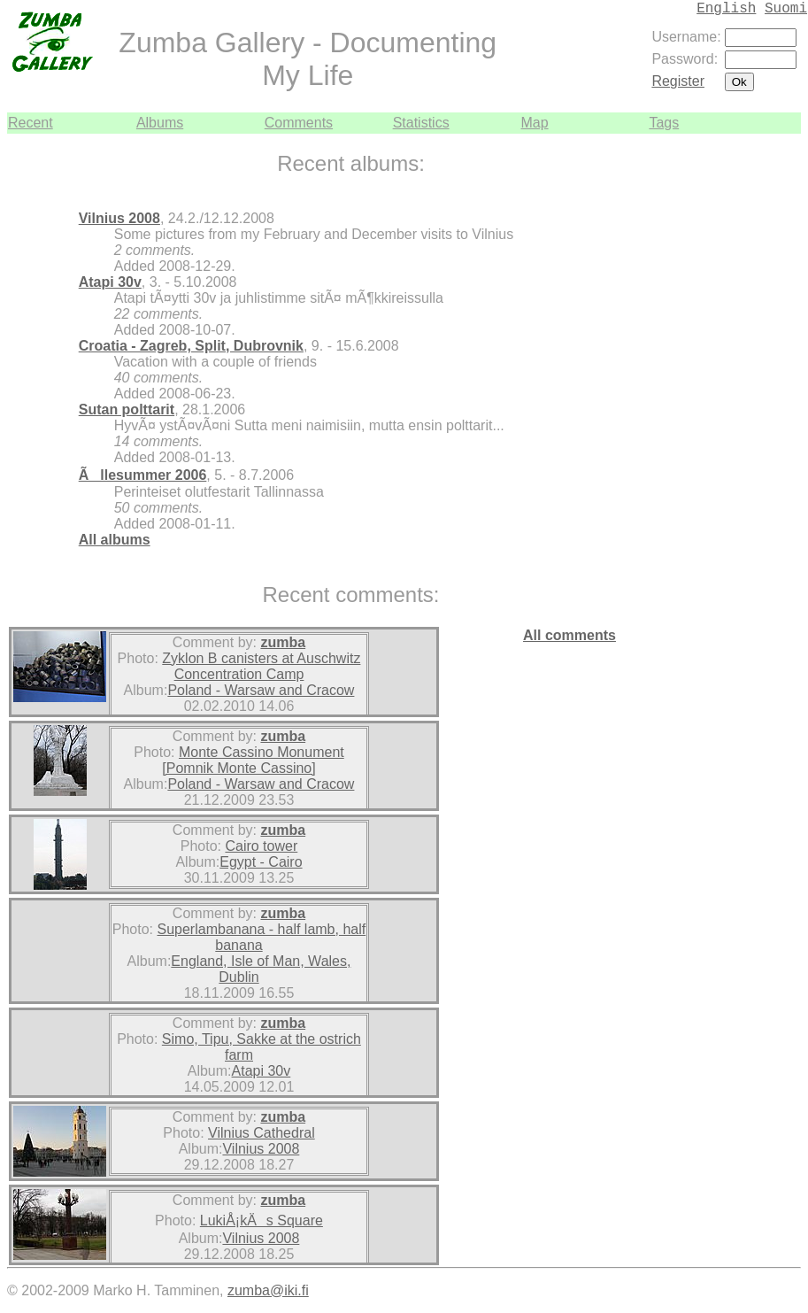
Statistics (421, 122)
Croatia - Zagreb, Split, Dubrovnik (191, 345)
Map (535, 122)
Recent (30, 122)
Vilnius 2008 (119, 218)
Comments (299, 122)
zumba (282, 642)
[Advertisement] (748, 399)
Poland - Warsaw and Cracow (260, 690)
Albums (159, 122)
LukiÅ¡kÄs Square (261, 1220)
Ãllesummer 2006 (143, 475)
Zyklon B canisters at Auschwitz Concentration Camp (261, 666)
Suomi (786, 9)
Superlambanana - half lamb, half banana (262, 937)
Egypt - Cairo (260, 861)
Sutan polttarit (126, 409)
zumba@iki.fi (268, 1290)
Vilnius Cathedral (261, 1132)
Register (677, 81)
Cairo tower (261, 845)
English (726, 9)
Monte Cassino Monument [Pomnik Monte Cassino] (252, 760)
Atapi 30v (110, 282)
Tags (664, 122)
